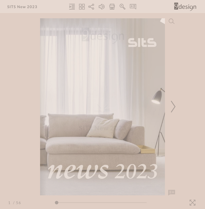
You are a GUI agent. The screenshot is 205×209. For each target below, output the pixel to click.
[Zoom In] (122, 7)
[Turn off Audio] (102, 7)
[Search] (171, 21)
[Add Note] (171, 192)
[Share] (91, 7)
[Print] (112, 7)
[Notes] (133, 7)
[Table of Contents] (72, 7)
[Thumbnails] (82, 7)
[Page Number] (10, 202)
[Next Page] (172, 106)
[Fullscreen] (192, 203)
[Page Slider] (101, 202)
